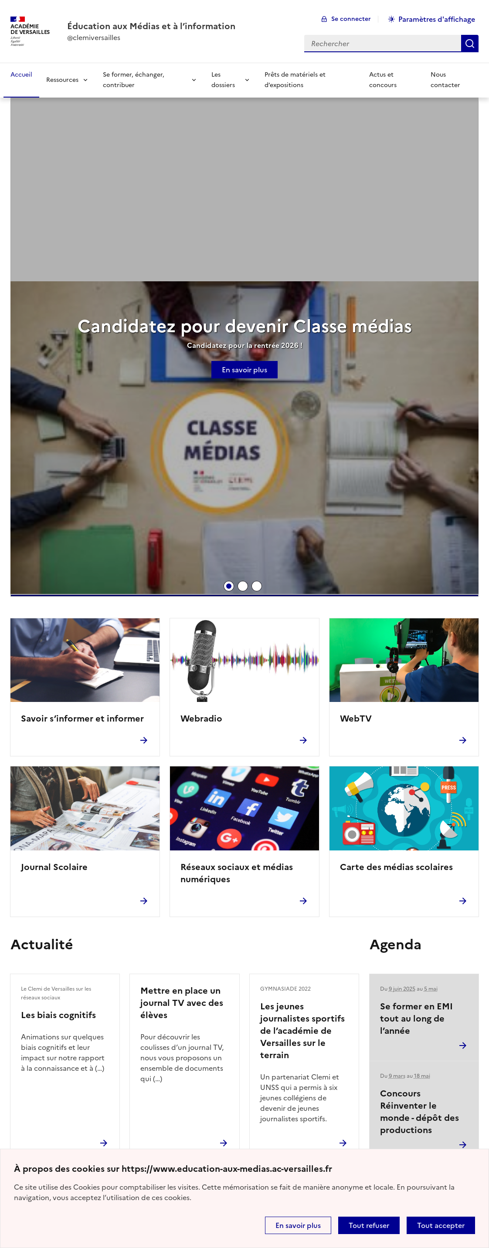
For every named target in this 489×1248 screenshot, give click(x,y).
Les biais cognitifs (58, 1015)
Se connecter (351, 19)
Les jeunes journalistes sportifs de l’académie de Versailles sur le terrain (302, 1031)
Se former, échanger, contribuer (133, 80)
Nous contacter (445, 80)
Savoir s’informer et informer (82, 718)
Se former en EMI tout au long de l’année (416, 1018)
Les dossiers (223, 80)
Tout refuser (369, 1225)
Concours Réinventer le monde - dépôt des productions (419, 1112)
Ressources (62, 79)
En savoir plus (298, 1225)
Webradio (201, 718)
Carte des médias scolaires (396, 867)
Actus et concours (383, 80)
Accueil (21, 74)
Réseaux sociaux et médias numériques (236, 873)
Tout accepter (441, 1225)
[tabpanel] (244, 352)
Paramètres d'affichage (436, 19)
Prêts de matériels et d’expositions (295, 80)
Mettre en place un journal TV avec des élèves (181, 1003)
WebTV (356, 718)
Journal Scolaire (54, 867)
